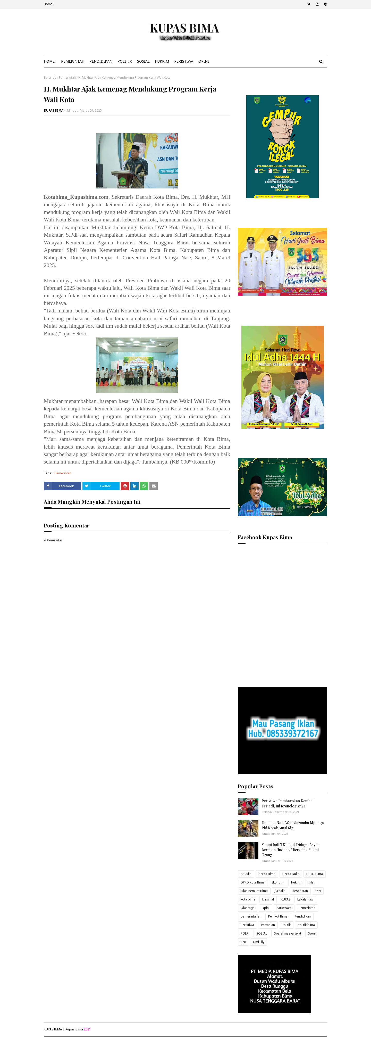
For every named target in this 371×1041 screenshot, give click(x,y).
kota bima (248, 899)
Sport (312, 933)
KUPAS (285, 899)
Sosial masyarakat (287, 933)
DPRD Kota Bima (253, 882)
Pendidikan (302, 916)
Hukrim (296, 882)
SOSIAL (261, 933)
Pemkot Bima (278, 916)
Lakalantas (305, 899)
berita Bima (266, 874)
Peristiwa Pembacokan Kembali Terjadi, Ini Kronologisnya (288, 803)
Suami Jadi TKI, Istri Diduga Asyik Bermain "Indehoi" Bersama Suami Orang (290, 849)
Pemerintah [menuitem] (72, 61)
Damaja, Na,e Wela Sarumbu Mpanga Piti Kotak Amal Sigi (293, 825)
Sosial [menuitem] (143, 61)
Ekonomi (278, 882)
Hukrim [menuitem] (162, 61)
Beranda (50, 77)
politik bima (306, 925)
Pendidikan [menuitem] (100, 61)
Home (48, 4)
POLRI (245, 933)
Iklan (311, 882)
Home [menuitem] (49, 61)
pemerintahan (251, 916)
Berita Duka (290, 874)
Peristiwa (247, 925)
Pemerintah (67, 77)
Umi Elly (258, 942)
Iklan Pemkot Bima (254, 891)
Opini (265, 908)
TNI (243, 942)
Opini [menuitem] (203, 61)
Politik (286, 925)
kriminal (268, 899)
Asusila (246, 874)
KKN (318, 891)
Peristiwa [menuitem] (183, 61)
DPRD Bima (314, 874)
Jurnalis (280, 891)
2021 (87, 1029)
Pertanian (268, 925)
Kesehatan (300, 891)
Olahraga (248, 908)
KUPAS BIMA (53, 110)
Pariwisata (284, 908)
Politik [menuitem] (124, 61)
